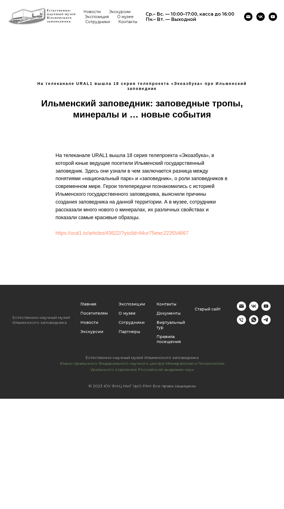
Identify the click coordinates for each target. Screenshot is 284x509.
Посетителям (94, 313)
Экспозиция (97, 16)
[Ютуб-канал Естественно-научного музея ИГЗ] (273, 17)
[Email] (248, 17)
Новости (92, 11)
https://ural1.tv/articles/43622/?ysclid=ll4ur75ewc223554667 (122, 233)
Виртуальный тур (171, 325)
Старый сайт (208, 309)
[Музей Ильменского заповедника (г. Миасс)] (260, 17)
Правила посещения (169, 339)
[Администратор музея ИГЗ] (241, 322)
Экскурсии (120, 11)
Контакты (127, 21)
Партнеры (129, 331)
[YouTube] (266, 309)
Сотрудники (97, 21)
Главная (88, 304)
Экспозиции (132, 304)
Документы (168, 313)
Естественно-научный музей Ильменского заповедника (41, 320)
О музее (125, 16)
